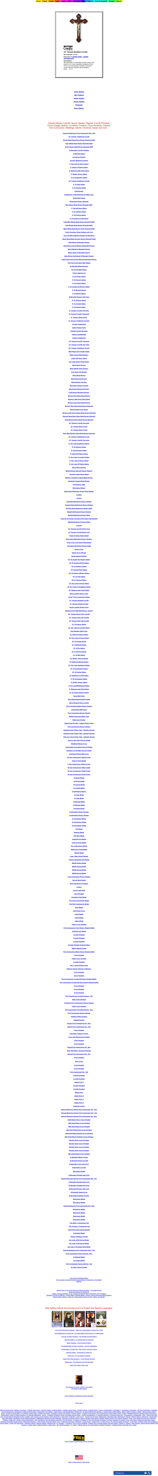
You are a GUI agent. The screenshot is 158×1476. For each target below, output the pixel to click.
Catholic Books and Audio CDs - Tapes (124, 1425)
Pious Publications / (28, 1420)
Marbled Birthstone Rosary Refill (79, 515)
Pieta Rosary (79, 191)
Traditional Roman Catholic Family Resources (141, 1413)
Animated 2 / (126, 1410)
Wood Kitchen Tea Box (79, 382)
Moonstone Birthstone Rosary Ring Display (79, 491)
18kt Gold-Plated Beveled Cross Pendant (79, 1133)
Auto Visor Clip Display (79, 372)
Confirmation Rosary (79, 791)
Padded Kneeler (79, 1020)
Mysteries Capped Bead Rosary (79, 481)
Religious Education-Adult (146, 1420)
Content (79, 495)
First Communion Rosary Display (79, 713)
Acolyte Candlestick (79, 324)
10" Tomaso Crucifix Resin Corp (79, 529)
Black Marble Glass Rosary (79, 368)
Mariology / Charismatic (149, 1417)
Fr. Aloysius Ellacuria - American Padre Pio (109, 1415)
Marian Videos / (137, 1417)
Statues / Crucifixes (20, 1410)
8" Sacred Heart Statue (79, 450)
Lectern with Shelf (79, 890)
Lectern (79, 887)
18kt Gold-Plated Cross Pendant (79, 1123)
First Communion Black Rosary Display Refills (79, 952)
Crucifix (79, 525)
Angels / (101, 1410)
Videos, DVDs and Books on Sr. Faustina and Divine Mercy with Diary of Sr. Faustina (79, 1293)
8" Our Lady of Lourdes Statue (79, 457)
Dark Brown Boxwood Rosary (79, 389)
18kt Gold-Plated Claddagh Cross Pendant (79, 1137)
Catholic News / (93, 1410)
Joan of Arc (80, 1417)
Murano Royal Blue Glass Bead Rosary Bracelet (79, 416)
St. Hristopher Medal (79, 819)
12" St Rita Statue (79, 655)
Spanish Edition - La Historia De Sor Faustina (79, 1340)
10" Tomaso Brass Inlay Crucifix (79, 614)
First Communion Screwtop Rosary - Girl (79, 996)
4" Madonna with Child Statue (79, 171)
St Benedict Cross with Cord (79, 1164)
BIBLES (79, 1281)
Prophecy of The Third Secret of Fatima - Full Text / (97, 1420)
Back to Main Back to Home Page (79, 1462)
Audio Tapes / (58, 1412)
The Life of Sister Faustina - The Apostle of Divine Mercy (79, 1336)
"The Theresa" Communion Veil (79, 1226)
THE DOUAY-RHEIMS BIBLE (79, 1278)
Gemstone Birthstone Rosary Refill (79, 546)
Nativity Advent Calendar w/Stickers (79, 969)
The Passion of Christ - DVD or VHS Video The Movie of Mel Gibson (79, 1388)
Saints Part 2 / (96, 1422)
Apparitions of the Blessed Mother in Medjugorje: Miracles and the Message (37, 1418)
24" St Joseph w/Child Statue (79, 563)
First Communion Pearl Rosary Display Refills (78, 928)
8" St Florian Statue (79, 276)
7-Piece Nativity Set (79, 273)
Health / (28, 1417)
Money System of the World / (90, 1418)
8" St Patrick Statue (79, 293)
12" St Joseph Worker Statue (79, 692)
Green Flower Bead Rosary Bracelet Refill (79, 147)
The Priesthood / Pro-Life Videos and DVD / (48, 1420)
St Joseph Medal (79, 788)
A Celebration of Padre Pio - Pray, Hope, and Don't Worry (79, 1349)
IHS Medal (79, 829)
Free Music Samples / (122, 1418)
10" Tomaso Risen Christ (79, 426)
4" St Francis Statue (79, 215)
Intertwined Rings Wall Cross (79, 754)
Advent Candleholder (79, 334)
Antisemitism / (108, 1410)
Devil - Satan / (122, 1413)
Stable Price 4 (79, 1103)
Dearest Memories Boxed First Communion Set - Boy (79, 1116)
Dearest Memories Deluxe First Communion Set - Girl (79, 1113)
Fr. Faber (74, 1425)
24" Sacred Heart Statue (79, 570)
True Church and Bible (80, 1423)
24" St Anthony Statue (79, 566)
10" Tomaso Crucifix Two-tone (79, 341)
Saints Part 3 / (106, 1422)
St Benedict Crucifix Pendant (79, 150)
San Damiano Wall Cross (79, 631)
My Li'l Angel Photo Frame (79, 965)
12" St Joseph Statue (79, 641)
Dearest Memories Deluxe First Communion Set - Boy (79, 1109)
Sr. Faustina (60, 1423)
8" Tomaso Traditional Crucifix (79, 321)
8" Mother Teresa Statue (79, 682)
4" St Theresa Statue (79, 188)
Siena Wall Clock (79, 696)
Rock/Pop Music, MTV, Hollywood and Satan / (61, 1422)
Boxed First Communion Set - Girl (79, 1054)
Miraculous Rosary (79, 488)
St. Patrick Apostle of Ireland (120, 1422)
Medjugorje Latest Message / (108, 1417)
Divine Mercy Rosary (79, 467)
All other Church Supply (79, 1267)
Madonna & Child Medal (79, 849)
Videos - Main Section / (133, 1423)
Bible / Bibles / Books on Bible (131, 1412)
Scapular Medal (79, 778)
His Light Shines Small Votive (79, 362)
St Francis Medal (79, 785)
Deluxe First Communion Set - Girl (79, 1027)
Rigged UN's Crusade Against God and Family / (104, 1423)
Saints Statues (79, 98)
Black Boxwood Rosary (79, 379)
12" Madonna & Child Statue (79, 675)
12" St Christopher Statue (79, 669)
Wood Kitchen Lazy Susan (79, 409)
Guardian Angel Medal (79, 897)
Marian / (129, 1417)
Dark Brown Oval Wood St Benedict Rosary (79, 256)
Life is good (79, 1403)
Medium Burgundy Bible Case (79, 716)
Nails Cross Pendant (79, 999)
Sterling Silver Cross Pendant (79, 1140)
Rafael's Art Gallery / (120, 1420)
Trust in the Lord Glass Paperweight (79, 542)
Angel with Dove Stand (79, 358)
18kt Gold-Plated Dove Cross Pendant (79, 1130)
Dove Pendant (79, 894)
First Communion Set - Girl (79, 1072)
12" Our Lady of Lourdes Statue (79, 628)
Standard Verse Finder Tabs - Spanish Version (79, 733)
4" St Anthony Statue (79, 212)
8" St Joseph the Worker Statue (79, 287)
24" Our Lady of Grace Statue (79, 583)
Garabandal (137, 1415)
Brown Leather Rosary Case (78, 607)
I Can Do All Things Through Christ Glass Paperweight (79, 519)
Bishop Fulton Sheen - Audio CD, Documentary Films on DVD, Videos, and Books (79, 1297)
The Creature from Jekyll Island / (107, 1413)
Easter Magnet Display (79, 556)
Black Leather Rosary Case (79, 594)
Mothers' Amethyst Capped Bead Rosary (79, 478)
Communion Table (79, 484)
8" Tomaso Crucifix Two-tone (79, 310)
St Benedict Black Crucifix (79, 1157)
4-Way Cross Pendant (79, 924)
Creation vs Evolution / (89, 1413)
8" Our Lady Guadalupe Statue (79, 443)
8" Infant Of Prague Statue (79, 454)
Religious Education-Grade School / (12, 1422)
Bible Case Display (79, 720)
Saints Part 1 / (87, 1422)
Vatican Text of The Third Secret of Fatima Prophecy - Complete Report (79, 1290)
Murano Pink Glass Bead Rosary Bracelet (79, 406)
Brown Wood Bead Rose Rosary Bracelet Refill (79, 140)
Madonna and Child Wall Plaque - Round (79, 611)
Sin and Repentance (63, 1425)
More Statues (79, 108)
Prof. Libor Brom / (132, 1420)
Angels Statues (78, 102)
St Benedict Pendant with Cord (79, 1175)
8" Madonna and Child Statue (79, 689)
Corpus (79, 498)
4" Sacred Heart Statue (79, 208)
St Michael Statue (79, 154)
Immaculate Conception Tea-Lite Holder (79, 747)
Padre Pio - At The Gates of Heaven (79, 1356)
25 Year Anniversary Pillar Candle (79, 767)
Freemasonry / (129, 1415)
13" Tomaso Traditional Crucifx (79, 437)
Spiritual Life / (52, 1423)
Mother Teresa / (105, 1418)
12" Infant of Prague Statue (79, 634)
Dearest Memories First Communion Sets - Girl (79, 1250)
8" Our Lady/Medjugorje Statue (79, 686)
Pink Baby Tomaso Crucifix (79, 1033)
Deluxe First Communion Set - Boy (79, 1023)
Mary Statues (79, 95)
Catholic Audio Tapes (69, 1410)
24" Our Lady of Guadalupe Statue (79, 587)
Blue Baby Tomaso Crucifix (79, 385)
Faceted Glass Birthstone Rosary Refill (79, 508)
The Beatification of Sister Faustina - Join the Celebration (79, 1346)
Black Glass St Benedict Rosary (79, 252)
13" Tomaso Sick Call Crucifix (79, 617)
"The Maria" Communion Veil (79, 1223)
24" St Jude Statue (79, 576)
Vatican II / (122, 1423)
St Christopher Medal (79, 822)
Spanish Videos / (42, 1423)
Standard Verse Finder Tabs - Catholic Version (79, 730)
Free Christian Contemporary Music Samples (79, 1396)
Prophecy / (77, 1420)
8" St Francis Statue (79, 280)
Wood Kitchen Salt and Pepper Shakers (79, 471)
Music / (112, 1418)
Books (3, 1413)
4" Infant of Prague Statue (79, 167)
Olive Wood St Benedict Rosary (79, 242)
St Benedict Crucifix (79, 1167)
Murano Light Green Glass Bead (79, 399)
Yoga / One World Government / (139, 1418)
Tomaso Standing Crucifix (79, 1236)
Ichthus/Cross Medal (79, 839)
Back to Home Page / (7, 1410)
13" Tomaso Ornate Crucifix (79, 604)
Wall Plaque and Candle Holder (79, 351)
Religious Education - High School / (34, 1422)
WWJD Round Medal (79, 870)
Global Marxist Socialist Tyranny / (15, 1417)
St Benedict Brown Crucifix (79, 1161)
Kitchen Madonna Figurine (79, 160)
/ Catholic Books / (56, 1410)
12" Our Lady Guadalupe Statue (79, 665)
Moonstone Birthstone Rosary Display (79, 539)
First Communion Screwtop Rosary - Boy (79, 1010)
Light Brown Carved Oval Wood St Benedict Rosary (79, 259)
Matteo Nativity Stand (79, 948)
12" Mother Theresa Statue (79, 658)
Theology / (69, 1423)
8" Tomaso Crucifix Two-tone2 (79, 314)
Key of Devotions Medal (79, 846)
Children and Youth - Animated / (48, 1413)
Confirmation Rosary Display (79, 812)
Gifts (143, 1415)
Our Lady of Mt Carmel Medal (79, 1240)
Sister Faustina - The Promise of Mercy (79, 1343)
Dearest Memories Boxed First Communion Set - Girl (79, 1179)
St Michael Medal (79, 802)
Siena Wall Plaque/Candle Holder (79, 699)
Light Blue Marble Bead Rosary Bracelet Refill (79, 222)
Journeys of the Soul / (92, 1417)
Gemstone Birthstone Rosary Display (79, 501)
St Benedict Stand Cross (79, 1192)
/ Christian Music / (82, 1410)
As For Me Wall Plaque (79, 270)
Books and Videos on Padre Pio (79, 1292)
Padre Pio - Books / (15, 1420)
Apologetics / (41, 1412)
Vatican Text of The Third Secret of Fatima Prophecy (94, 1425)
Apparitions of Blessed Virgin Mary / (26, 1412)
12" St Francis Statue (79, 624)
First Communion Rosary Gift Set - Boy (79, 1254)
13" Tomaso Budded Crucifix (79, 600)
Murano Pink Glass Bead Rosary (79, 396)
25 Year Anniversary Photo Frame (79, 774)
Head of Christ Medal (79, 761)
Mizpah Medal (79, 853)
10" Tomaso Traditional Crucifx (79, 137)
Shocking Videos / (30, 1423)
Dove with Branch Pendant (79, 883)
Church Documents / (64, 1413)
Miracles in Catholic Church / (71, 1418)
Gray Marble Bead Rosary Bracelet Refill (79, 143)
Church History (76, 1413)
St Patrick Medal (79, 808)
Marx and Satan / (7, 1418)
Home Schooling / (55, 1417)
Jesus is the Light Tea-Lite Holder (79, 740)
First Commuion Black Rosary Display (79, 706)
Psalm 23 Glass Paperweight (79, 536)
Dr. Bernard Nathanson (33, 1415)
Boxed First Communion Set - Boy (79, 1047)
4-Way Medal (79, 914)
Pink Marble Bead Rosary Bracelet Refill (79, 225)
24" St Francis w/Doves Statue (79, 573)
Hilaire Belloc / (117, 1412)
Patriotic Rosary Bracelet (79, 331)
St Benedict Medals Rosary (79, 266)
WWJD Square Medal (79, 863)
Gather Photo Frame (79, 328)
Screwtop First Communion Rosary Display (79, 1003)
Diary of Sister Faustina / (18, 1415)
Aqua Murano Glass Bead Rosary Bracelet (79, 420)
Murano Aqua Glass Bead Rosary (79, 403)
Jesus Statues (79, 92)
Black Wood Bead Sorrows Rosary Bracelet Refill (79, 239)
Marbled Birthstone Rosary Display (79, 512)
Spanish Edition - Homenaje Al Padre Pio (79, 1352)
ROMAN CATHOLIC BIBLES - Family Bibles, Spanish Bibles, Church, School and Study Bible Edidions (79, 1295)
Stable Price (79, 1092)
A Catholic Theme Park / (30, 1413)
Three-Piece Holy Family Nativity (79, 1230)
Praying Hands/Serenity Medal (79, 860)
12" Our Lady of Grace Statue (79, 638)
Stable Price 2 (79, 1082)
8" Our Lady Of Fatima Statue (79, 464)
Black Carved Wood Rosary (79, 355)
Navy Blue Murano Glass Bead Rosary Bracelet (79, 433)
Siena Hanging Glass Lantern (79, 703)
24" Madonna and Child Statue (79, 590)
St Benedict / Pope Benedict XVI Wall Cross (79, 195)
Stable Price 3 (79, 1099)
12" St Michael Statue (79, 645)
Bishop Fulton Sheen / (150, 1412)
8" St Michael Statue (79, 290)
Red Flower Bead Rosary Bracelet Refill (79, 205)
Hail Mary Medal (79, 836)
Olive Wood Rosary (79, 375)
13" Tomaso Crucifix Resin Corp (79, 532)
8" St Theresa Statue (79, 300)
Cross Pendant (79, 955)
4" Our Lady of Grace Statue (79, 164)
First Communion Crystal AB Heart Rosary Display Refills (79, 982)
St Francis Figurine (79, 157)
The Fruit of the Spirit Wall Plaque (79, 263)
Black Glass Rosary (79, 365)
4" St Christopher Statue (79, 177)
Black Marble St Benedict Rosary (79, 249)
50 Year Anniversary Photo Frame (79, 771)
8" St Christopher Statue (79, 679)
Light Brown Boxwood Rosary (79, 392)
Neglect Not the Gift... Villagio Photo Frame (79, 723)
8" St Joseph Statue (79, 283)
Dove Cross (79, 1061)
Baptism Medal (79, 832)
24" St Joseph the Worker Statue (79, 559)
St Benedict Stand (79, 198)
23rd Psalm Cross (79, 911)
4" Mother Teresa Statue (79, 174)
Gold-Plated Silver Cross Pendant (79, 1120)
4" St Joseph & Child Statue (79, 218)
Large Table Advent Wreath (79, 856)
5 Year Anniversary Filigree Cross (79, 764)
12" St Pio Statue (79, 648)
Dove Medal (79, 907)
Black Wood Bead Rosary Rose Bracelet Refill (79, 229)
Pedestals (79, 105)
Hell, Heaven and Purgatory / (40, 1417)
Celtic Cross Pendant (79, 1006)
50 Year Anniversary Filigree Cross (79, 757)
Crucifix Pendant (79, 935)
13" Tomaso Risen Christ (79, 430)
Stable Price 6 (79, 1096)
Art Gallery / (50, 1412)
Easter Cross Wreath (79, 553)
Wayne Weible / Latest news (47, 1425)
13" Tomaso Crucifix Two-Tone (79, 345)
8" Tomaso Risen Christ (79, 317)
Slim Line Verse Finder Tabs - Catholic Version (79, 737)
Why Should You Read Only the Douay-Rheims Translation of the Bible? (79, 1280)
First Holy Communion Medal (79, 900)
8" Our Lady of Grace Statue (79, 461)
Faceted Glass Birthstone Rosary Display (79, 505)
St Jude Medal (79, 795)
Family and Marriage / (89, 1415)
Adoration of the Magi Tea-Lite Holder (79, 750)
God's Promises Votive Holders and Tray (79, 232)
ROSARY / (79, 1422)
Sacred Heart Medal (79, 880)
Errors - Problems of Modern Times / (54, 1415)
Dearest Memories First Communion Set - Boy (78, 1206)
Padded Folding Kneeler (79, 1016)
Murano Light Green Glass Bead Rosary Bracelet (79, 413)
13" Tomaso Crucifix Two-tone (79, 440)
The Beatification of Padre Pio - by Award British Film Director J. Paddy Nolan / (88, 1412)
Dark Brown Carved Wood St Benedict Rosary (79, 246)
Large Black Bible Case (79, 709)
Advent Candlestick (79, 338)
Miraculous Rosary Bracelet (79, 201)
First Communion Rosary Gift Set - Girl (79, 1264)
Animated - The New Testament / (140, 1410)
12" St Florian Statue (79, 672)
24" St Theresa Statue (79, 580)
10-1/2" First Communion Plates (79, 597)
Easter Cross (79, 549)
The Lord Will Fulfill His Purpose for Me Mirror (79, 235)
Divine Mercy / (5, 1415)
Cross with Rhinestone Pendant (79, 1037)
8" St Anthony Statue (79, 447)
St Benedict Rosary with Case (79, 297)
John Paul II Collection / (69, 1417)
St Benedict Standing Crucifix (79, 1196)
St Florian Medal (79, 781)
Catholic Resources (34, 1410)
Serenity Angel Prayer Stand (79, 474)
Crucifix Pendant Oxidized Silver (79, 945)
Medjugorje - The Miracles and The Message (79, 1362)
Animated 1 (116, 1410)
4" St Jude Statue (79, 184)
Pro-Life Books (67, 1420)
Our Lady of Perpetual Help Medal (79, 1247)
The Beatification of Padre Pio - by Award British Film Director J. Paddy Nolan (79, 1333)
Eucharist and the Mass (73, 1415)
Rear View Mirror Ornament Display (79, 1051)
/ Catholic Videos (45, 1410)
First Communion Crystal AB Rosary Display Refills (79, 979)
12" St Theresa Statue (79, 652)
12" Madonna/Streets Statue (79, 662)
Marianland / (122, 1417)
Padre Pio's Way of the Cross (79, 1365)
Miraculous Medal (79, 1171)
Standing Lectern (79, 1106)
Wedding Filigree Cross (79, 744)
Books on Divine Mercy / (14, 1413)
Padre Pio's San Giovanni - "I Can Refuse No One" (79, 1359)
